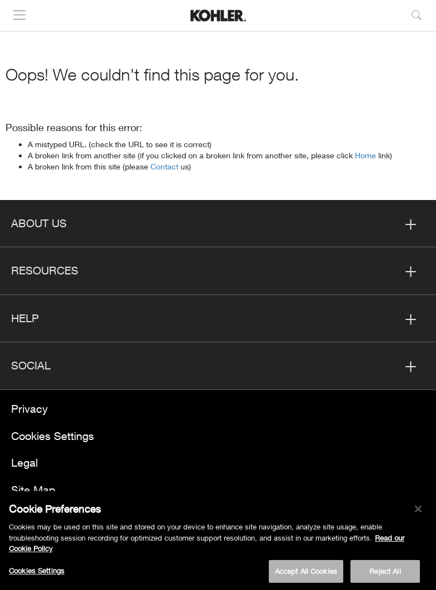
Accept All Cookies (306, 571)
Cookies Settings (52, 435)
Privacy (29, 408)
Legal (24, 462)
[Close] (418, 510)
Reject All (384, 571)
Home (366, 155)
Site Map (33, 489)
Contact (166, 166)
